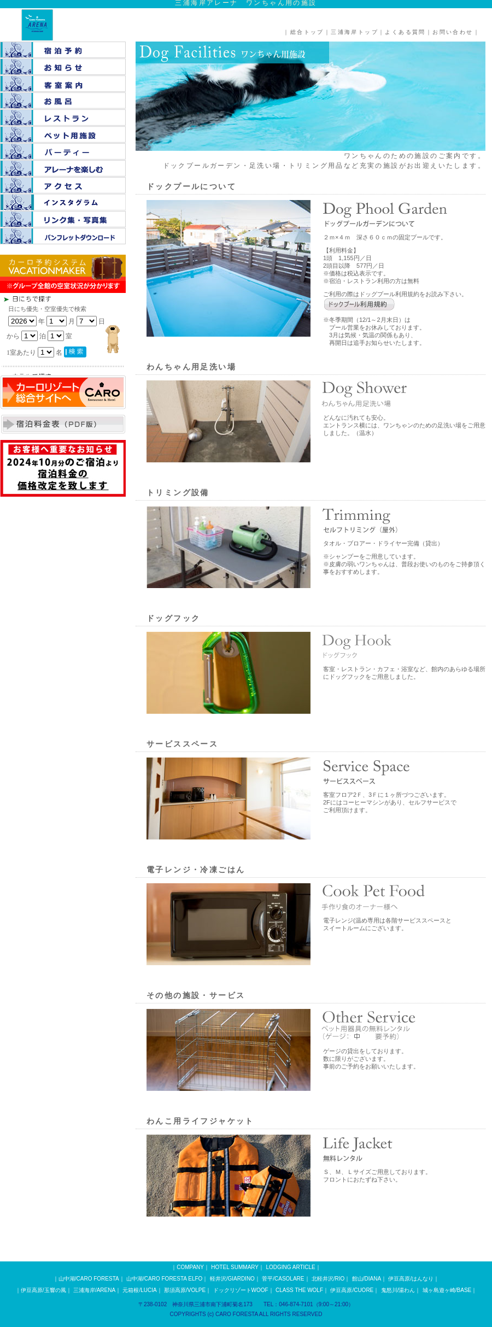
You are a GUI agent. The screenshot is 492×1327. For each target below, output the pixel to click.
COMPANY (190, 1267)
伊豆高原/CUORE (351, 1290)
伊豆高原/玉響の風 (43, 1290)
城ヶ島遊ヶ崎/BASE (447, 1290)
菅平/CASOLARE (283, 1279)
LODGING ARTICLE (290, 1267)
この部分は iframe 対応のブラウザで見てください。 (82, 334)
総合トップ (307, 32)
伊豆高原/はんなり (411, 1279)
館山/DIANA (366, 1279)
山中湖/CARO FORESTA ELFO (164, 1279)
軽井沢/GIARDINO (232, 1279)
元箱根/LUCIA (139, 1290)
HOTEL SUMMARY (235, 1267)
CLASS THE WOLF (299, 1290)
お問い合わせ (452, 32)
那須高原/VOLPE (185, 1290)
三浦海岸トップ (354, 32)
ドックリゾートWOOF (240, 1290)
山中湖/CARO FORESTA (88, 1279)
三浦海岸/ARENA (94, 1290)
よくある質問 (405, 32)
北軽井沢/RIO (328, 1279)
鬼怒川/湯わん (398, 1290)
